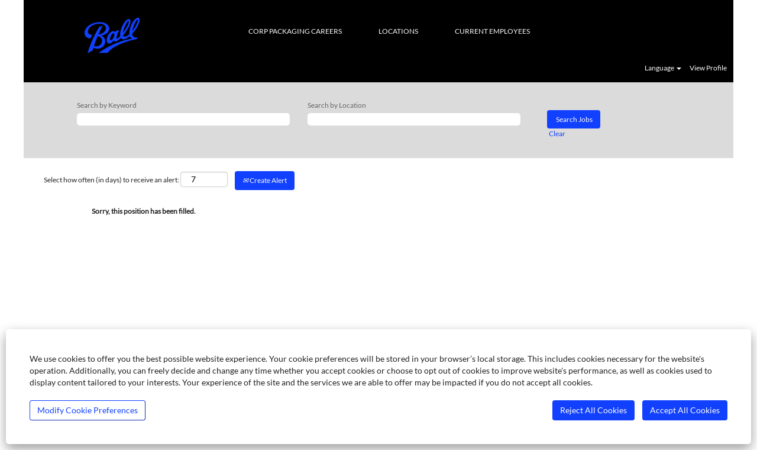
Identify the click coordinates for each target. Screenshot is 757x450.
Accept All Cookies (685, 410)
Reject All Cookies (593, 410)
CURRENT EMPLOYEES (492, 31)
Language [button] (663, 67)
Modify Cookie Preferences (87, 410)
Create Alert (264, 180)
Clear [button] (557, 133)
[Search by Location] (414, 119)
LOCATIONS (398, 31)
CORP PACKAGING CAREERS (295, 31)
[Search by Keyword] (183, 119)
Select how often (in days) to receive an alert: (111, 179)
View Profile (708, 67)
